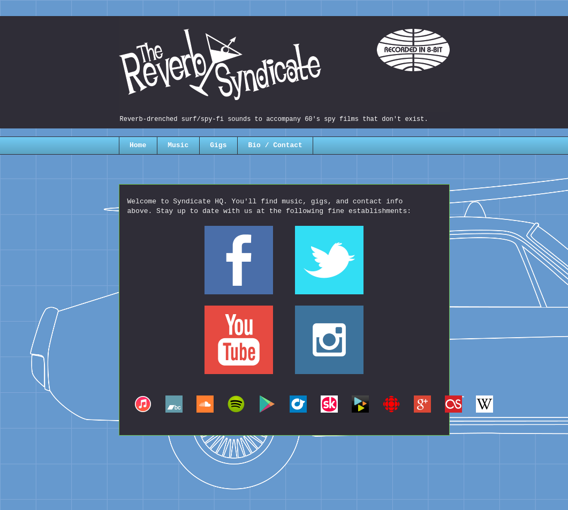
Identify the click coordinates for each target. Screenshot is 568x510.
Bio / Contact (275, 145)
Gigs (218, 145)
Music (178, 145)
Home (138, 145)
